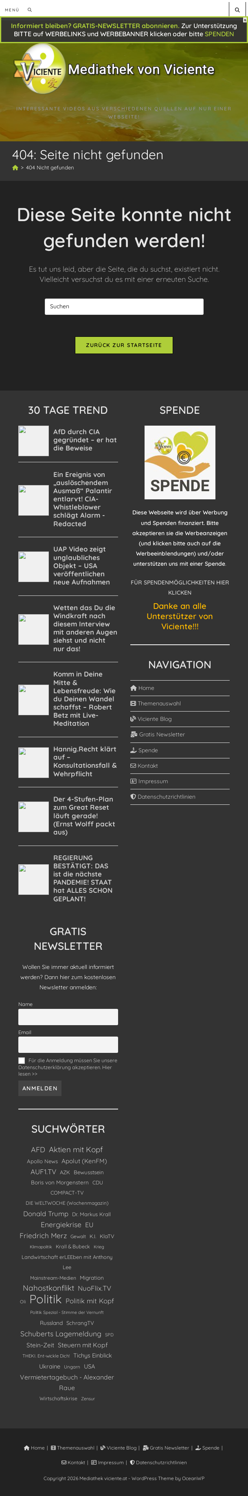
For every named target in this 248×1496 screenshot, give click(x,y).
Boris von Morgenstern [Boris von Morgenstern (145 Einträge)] (60, 1185)
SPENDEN (219, 34)
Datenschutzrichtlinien (162, 799)
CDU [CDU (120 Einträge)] (97, 1185)
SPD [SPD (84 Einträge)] (109, 1337)
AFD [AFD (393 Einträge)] (38, 1152)
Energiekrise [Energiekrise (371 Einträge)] (61, 1227)
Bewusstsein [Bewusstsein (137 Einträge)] (89, 1175)
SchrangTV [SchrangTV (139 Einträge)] (80, 1325)
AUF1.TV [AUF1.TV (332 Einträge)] (43, 1174)
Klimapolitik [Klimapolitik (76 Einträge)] (41, 1249)
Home (142, 690)
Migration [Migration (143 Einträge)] (92, 1280)
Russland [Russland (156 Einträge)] (51, 1325)
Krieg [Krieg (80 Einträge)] (99, 1249)
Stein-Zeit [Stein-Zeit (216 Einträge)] (40, 1348)
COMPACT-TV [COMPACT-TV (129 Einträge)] (67, 1195)
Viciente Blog (151, 721)
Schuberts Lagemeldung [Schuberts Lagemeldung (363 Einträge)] (60, 1336)
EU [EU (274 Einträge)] (89, 1228)
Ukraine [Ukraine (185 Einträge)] (49, 1369)
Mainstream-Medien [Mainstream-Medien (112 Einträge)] (53, 1281)
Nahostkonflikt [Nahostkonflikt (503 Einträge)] (48, 1291)
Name (25, 1007)
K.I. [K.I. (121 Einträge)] (93, 1239)
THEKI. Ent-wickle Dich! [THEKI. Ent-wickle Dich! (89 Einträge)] (46, 1359)
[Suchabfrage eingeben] (124, 307)
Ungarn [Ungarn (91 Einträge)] (72, 1370)
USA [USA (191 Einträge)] (89, 1369)
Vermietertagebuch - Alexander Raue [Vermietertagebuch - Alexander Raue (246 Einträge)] (67, 1385)
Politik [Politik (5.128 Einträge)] (45, 1302)
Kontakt (144, 768)
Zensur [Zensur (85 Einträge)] (88, 1401)
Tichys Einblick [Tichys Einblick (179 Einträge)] (92, 1358)
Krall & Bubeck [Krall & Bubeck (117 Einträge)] (73, 1249)
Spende (144, 753)
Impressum (149, 784)
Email (24, 1035)
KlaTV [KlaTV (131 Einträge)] (107, 1239)
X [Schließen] (245, 20)
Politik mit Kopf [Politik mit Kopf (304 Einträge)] (90, 1303)
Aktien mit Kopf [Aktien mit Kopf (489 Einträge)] (76, 1152)
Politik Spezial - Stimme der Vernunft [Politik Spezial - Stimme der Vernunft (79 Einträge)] (67, 1315)
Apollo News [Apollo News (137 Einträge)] (42, 1164)
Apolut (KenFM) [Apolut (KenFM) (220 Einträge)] (84, 1164)
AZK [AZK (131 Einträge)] (65, 1175)
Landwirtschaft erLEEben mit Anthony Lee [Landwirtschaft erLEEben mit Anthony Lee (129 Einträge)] (67, 1265)
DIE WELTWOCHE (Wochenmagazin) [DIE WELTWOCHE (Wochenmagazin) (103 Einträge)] (67, 1206)
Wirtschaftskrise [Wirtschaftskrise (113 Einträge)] (58, 1401)
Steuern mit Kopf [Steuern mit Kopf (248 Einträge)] (83, 1348)
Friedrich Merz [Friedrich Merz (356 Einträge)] (43, 1238)
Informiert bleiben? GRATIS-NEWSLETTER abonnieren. (95, 26)
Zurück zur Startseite (124, 348)
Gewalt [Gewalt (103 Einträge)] (78, 1239)
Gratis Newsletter (157, 737)
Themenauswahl (155, 706)
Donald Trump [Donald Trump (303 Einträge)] (45, 1216)
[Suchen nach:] (27, 10)
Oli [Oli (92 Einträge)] (23, 1304)
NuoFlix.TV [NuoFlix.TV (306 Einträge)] (94, 1291)
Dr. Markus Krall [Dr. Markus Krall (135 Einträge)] (91, 1216)
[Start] (15, 167)
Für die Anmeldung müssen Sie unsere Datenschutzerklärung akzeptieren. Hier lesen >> (67, 1069)
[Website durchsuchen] (237, 10)
